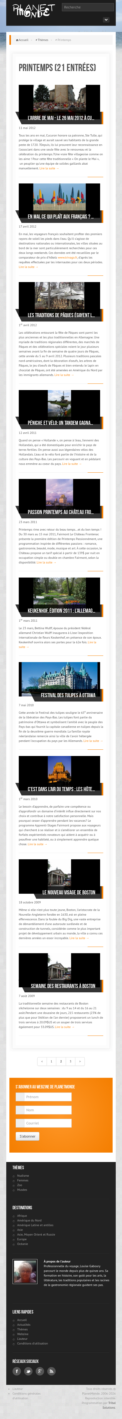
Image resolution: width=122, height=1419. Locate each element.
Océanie (22, 1244)
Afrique (22, 1216)
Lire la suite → (49, 168)
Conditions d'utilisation (32, 1343)
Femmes (22, 1180)
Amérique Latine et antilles (35, 1225)
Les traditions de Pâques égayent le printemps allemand (61, 315)
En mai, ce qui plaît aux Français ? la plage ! (61, 216)
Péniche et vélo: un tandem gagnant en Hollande (61, 423)
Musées (22, 1190)
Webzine (22, 1334)
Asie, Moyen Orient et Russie (36, 1234)
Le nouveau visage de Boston (69, 892)
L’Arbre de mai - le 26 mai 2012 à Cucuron (61, 118)
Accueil (23, 40)
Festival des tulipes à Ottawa (68, 695)
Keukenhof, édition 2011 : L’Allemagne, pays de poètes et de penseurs (61, 611)
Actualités (23, 1325)
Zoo (19, 1185)
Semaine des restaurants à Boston (63, 986)
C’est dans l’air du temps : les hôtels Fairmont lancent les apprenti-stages (61, 789)
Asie (20, 1230)
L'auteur (22, 1339)
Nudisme (23, 1176)
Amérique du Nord (29, 1220)
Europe (22, 1239)
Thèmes (43, 40)
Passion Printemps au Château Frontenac (61, 512)
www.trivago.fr (67, 257)
